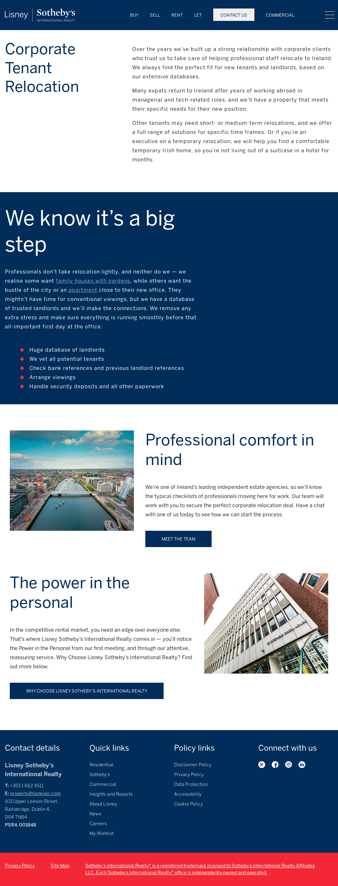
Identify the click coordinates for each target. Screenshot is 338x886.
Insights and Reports (111, 794)
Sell (155, 15)
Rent (177, 15)
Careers (98, 824)
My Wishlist (101, 833)
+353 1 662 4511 (26, 786)
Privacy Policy (189, 774)
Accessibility (187, 794)
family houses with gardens (93, 281)
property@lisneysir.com (35, 793)
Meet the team (178, 539)
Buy (134, 15)
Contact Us (233, 15)
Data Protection (191, 784)
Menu (330, 15)
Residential (101, 765)
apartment (83, 290)
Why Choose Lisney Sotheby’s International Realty (86, 691)
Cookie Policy (188, 804)
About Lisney (103, 804)
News (95, 814)
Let (198, 15)
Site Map (60, 866)
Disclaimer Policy (192, 765)
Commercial (280, 15)
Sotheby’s (99, 774)
